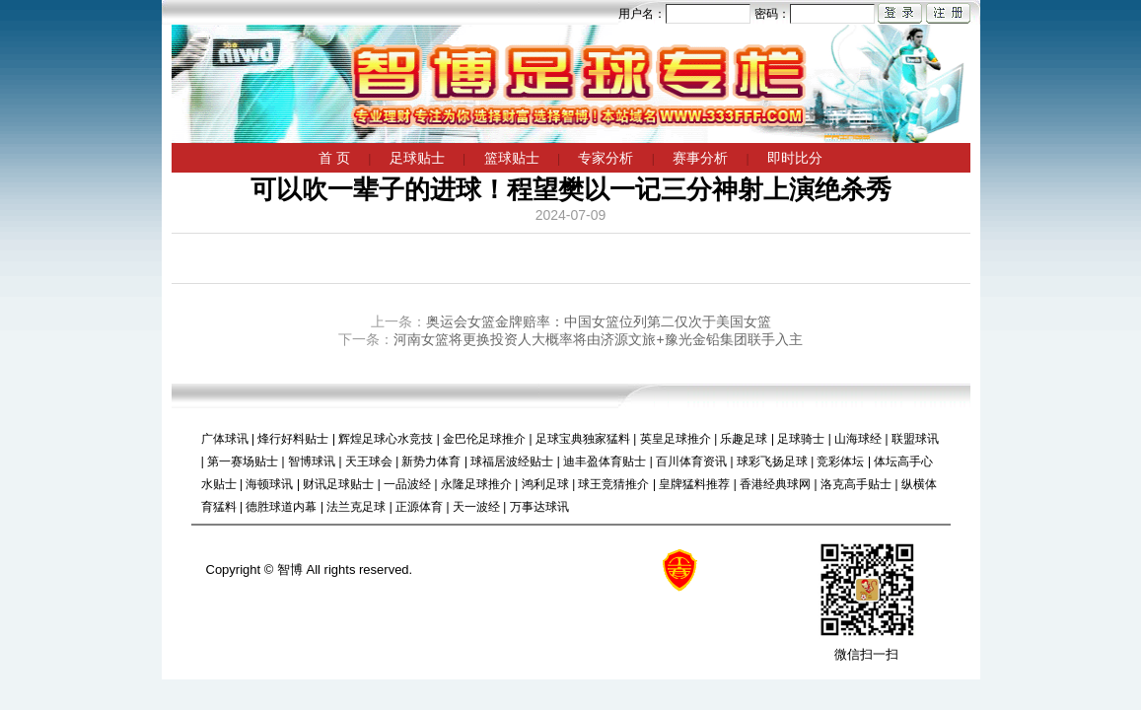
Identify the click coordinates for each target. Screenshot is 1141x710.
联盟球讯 (915, 439)
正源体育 (419, 507)
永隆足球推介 (476, 484)
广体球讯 (225, 439)
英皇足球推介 (675, 439)
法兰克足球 (356, 507)
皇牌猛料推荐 (694, 484)
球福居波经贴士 (511, 461)
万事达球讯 (539, 507)
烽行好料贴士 (292, 439)
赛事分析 (700, 158)
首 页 (334, 158)
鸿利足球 (545, 484)
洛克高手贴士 (855, 484)
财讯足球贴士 (338, 484)
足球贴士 (417, 158)
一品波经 (407, 484)
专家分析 (605, 158)
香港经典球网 (775, 484)
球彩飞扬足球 (772, 461)
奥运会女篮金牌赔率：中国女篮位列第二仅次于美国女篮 (598, 321)
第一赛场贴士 (242, 461)
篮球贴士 (511, 158)
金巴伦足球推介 (484, 439)
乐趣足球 (743, 439)
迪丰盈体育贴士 (604, 461)
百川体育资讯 (691, 461)
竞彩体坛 (840, 461)
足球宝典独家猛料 (582, 439)
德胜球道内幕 (281, 507)
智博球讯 (311, 461)
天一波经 (476, 507)
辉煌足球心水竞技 (385, 439)
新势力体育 (431, 461)
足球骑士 (800, 439)
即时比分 (794, 158)
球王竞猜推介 (613, 484)
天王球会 (368, 461)
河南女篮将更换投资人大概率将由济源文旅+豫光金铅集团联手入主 (597, 339)
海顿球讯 (269, 484)
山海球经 (858, 439)
